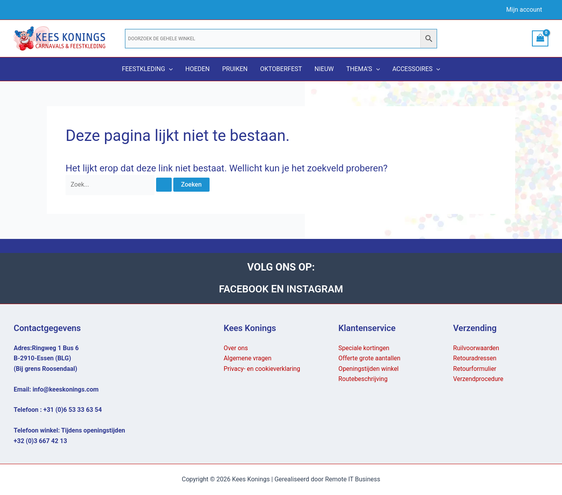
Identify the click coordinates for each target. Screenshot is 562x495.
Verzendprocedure (478, 379)
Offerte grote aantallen (369, 358)
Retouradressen (475, 358)
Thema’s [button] (363, 69)
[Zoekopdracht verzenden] (164, 185)
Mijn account (524, 9)
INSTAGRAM (315, 289)
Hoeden (197, 69)
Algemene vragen (248, 358)
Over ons (236, 348)
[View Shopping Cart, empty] (540, 38)
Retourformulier (475, 368)
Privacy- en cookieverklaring (262, 368)
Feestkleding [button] (147, 69)
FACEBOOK (244, 289)
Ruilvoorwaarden (476, 348)
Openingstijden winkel (368, 368)
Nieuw (324, 69)
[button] (169, 69)
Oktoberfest (281, 69)
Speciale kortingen (364, 348)
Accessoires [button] (416, 69)
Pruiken (234, 69)
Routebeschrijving (363, 379)
